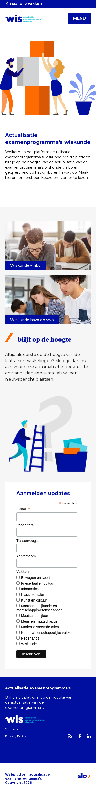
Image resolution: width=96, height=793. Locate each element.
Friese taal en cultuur (38, 583)
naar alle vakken (23, 3)
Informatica (30, 589)
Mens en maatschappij (39, 621)
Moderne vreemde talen (40, 627)
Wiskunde (29, 644)
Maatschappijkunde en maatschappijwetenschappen (39, 608)
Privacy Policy (15, 736)
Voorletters (25, 525)
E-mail (23, 509)
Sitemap (11, 729)
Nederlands (30, 638)
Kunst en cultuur (34, 600)
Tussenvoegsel (28, 541)
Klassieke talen (33, 595)
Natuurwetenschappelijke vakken (47, 633)
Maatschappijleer (34, 616)
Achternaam (26, 556)
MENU (79, 18)
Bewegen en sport (35, 578)
